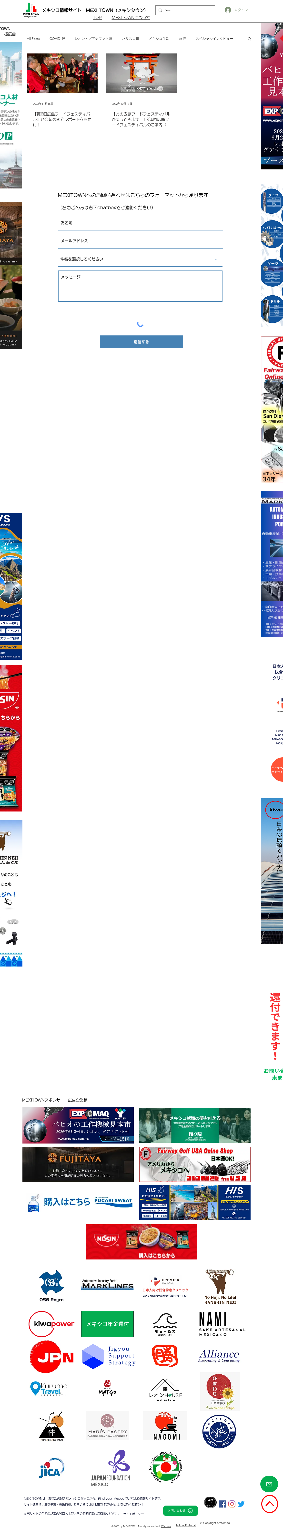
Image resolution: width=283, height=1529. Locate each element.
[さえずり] (241, 1504)
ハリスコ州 (130, 39)
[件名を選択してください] (140, 259)
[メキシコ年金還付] (107, 1324)
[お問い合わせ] (180, 1511)
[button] (249, 39)
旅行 (182, 39)
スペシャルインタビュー (214, 39)
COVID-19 (57, 39)
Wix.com (166, 1526)
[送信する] (141, 341)
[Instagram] (231, 1504)
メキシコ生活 (159, 39)
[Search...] (185, 10)
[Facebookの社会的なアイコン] (222, 1504)
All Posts (33, 39)
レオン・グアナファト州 (93, 39)
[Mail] (269, 1484)
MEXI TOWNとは (107, 1504)
